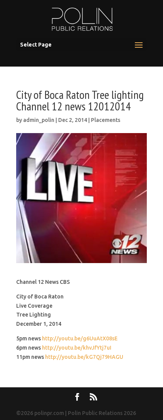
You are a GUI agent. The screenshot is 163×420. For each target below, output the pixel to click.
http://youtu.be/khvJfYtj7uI (76, 348)
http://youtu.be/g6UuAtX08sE (80, 338)
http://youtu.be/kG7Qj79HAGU (84, 357)
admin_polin (38, 120)
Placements (105, 120)
